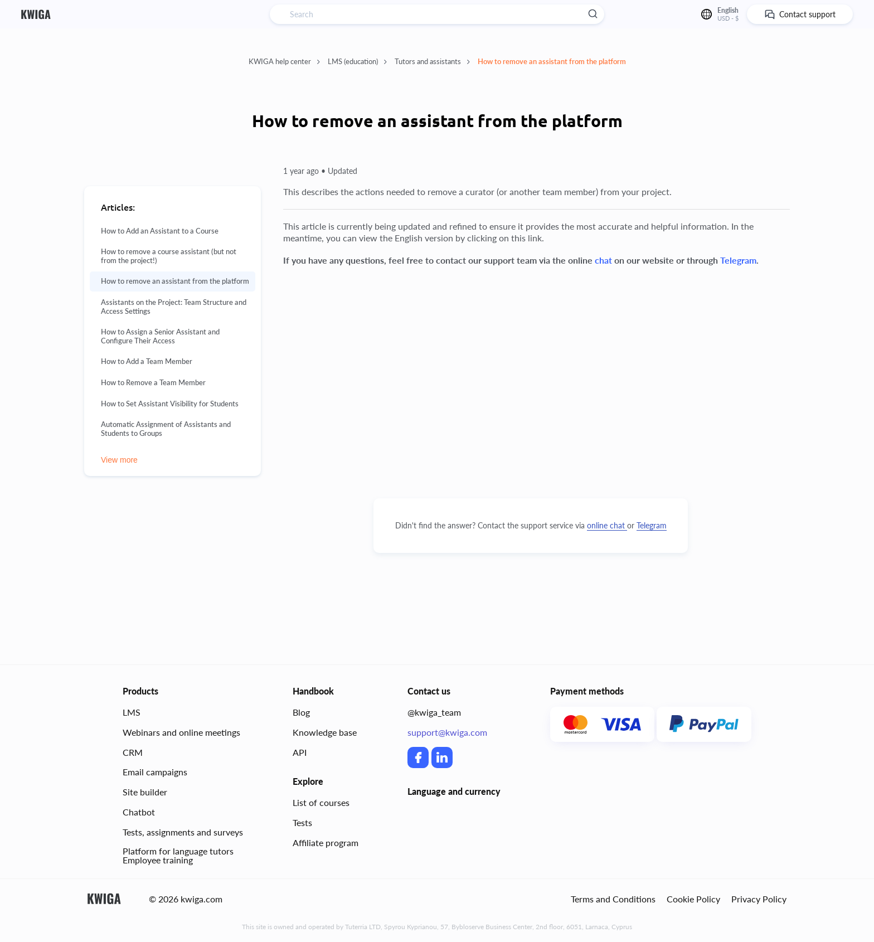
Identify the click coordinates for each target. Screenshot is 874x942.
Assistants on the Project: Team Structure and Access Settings (173, 306)
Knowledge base (325, 732)
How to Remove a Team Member (153, 382)
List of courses (321, 802)
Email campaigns (155, 771)
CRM (133, 752)
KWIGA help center (284, 61)
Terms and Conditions (613, 899)
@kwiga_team (434, 712)
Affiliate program (325, 842)
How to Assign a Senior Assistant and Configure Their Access (160, 336)
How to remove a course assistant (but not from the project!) (168, 256)
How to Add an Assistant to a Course (160, 231)
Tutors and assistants (432, 61)
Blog (301, 712)
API (300, 752)
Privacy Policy (758, 899)
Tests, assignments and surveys (183, 832)
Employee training (158, 859)
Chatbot (139, 812)
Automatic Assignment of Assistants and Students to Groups (166, 429)
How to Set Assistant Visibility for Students (170, 404)
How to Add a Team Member (146, 361)
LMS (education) (357, 61)
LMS (131, 712)
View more (119, 459)
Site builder (145, 791)
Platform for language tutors (178, 851)
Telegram (652, 525)
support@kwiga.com (447, 732)
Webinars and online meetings (181, 732)
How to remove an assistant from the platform (552, 61)
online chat (607, 525)
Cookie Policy (693, 899)
